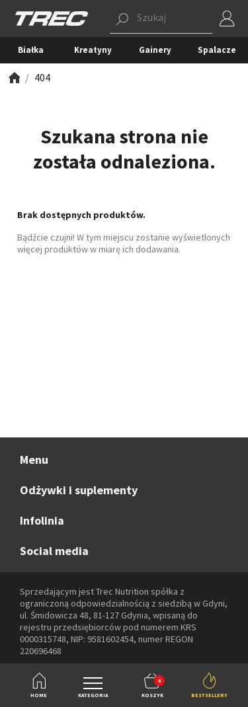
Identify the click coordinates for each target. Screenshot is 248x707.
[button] (161, 18)
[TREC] (51, 17)
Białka (31, 50)
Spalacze (217, 50)
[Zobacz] (13, 77)
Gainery (155, 50)
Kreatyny (93, 50)
